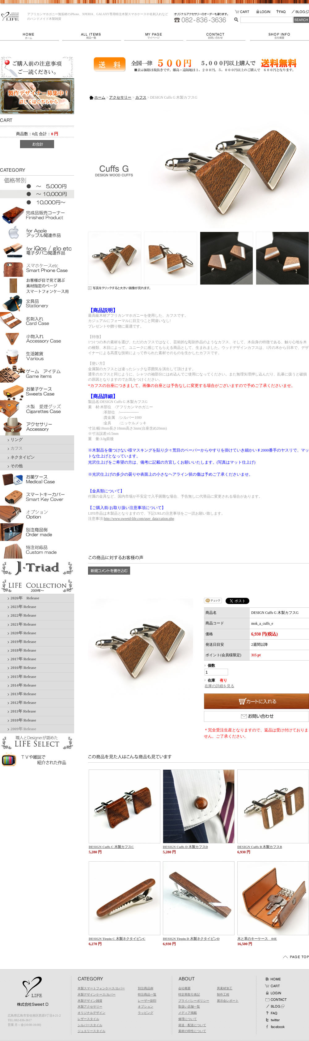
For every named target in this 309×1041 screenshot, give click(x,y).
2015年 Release (23, 677)
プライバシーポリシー (193, 1000)
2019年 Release (23, 642)
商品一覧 (93, 36)
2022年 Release (23, 615)
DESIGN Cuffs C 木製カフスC (111, 847)
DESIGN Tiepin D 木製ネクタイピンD (191, 938)
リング (17, 440)
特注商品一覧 (147, 994)
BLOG (300, 12)
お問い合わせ (218, 36)
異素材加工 (224, 988)
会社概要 (279, 36)
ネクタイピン (23, 457)
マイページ (155, 36)
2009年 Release (23, 729)
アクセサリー (120, 97)
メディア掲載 (187, 1012)
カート (273, 986)
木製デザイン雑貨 (90, 1000)
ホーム (31, 36)
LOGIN (266, 12)
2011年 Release (23, 711)
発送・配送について (192, 1025)
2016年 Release (23, 668)
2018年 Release (23, 650)
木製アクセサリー (90, 1006)
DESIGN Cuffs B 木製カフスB (259, 847)
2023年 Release (23, 607)
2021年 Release (23, 624)
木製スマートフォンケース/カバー (101, 988)
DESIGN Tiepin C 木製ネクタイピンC (117, 938)
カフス (17, 448)
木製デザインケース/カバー (97, 994)
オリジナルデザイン (91, 1012)
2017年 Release (23, 659)
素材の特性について (192, 1031)
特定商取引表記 (189, 994)
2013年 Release (23, 694)
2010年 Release (23, 720)
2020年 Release (23, 633)
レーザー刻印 (147, 1000)
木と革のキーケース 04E (257, 938)
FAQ (283, 12)
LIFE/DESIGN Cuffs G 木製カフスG (10, 16)
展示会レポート (228, 1000)
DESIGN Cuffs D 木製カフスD (185, 847)
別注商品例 (145, 988)
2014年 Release (23, 685)
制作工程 (223, 994)
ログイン (273, 993)
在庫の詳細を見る (219, 686)
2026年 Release (25, 598)
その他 (17, 466)
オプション (145, 1006)
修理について (187, 1019)
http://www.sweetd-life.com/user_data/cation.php (139, 518)
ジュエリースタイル (91, 1031)
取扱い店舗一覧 (189, 1006)
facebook (275, 1027)
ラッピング (145, 1012)
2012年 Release (23, 702)
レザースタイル (88, 1019)
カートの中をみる (245, 12)
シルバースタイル (90, 1025)
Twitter (273, 1020)
